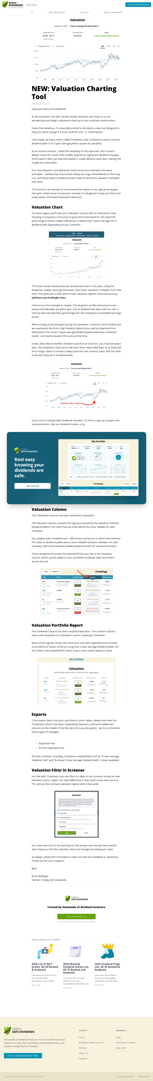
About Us (84, 1053)
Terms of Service (125, 1076)
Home (82, 1037)
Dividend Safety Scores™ (91, 1042)
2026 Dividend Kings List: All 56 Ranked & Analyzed (107, 966)
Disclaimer (143, 1076)
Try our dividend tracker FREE (23, 1055)
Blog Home (32, 4)
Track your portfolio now (76, 916)
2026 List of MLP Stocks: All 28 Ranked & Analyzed (45, 966)
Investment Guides (57, 12)
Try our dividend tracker (138, 4)
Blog (118, 1037)
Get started (33, 485)
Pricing (82, 1047)
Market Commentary (113, 12)
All (32, 12)
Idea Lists (84, 12)
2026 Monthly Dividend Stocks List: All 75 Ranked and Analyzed (76, 968)
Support (83, 1058)
